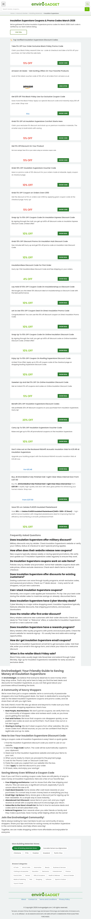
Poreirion (36, 853)
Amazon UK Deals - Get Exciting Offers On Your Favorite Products (40, 71)
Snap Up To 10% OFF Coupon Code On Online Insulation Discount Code (43, 334)
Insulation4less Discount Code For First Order (31, 265)
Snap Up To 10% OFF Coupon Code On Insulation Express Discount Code (43, 217)
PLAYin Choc (58, 853)
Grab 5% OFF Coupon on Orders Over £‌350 (30, 192)
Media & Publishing (20, 879)
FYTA (26, 853)
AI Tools (16, 867)
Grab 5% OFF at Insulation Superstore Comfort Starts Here (37, 121)
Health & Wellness (54, 875)
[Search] (87, 9)
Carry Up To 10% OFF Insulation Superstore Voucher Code (37, 427)
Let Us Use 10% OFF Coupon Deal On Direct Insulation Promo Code (40, 310)
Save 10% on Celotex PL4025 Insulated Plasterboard (34, 507)
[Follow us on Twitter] (46, 903)
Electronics (45, 871)
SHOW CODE (63, 63)
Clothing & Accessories (21, 871)
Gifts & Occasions (39, 875)
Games (27, 875)
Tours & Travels (18, 883)
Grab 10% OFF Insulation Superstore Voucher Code (34, 168)
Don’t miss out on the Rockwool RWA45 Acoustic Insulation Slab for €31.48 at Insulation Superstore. (45, 450)
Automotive (37, 867)
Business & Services (59, 867)
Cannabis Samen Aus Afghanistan (55, 848)
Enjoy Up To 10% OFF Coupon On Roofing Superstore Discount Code (41, 358)
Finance (68, 871)
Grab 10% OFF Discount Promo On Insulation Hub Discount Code (40, 241)
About (23, 899)
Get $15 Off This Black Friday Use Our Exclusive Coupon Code (38, 96)
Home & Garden (69, 875)
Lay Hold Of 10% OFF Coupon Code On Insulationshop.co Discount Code (43, 286)
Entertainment (57, 871)
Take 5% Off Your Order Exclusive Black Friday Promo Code (37, 46)
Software (48, 879)
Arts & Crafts (26, 867)
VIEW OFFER (63, 86)
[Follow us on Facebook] (41, 903)
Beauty (47, 867)
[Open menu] (3, 4)
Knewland (46, 853)
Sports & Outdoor (60, 879)
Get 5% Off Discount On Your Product (28, 146)
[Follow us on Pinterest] (50, 903)
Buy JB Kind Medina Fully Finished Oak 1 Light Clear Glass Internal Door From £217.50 (45, 478)
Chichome (17, 853)
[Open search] (88, 4)
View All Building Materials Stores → (26, 848)
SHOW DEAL (63, 233)
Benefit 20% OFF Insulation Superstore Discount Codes (35, 404)
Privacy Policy (64, 899)
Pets (31, 879)
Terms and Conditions (48, 899)
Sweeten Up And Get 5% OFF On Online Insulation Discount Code (40, 382)
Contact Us (32, 899)
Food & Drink (18, 875)
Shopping (39, 879)
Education (35, 871)
